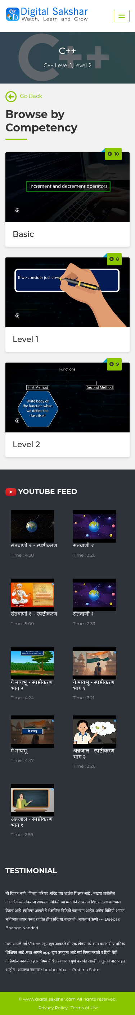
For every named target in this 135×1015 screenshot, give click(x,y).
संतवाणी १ (83, 613)
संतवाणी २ (83, 545)
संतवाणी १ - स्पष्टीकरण (34, 613)
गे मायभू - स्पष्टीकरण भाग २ (32, 685)
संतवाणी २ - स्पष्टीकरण (34, 545)
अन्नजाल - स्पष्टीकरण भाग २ (94, 753)
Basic (23, 234)
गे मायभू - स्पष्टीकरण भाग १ (94, 685)
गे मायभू (19, 750)
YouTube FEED (41, 491)
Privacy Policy (53, 1007)
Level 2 (26, 444)
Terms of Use (84, 1007)
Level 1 (26, 339)
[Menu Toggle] (122, 16)
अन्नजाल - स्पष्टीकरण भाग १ (32, 822)
